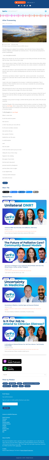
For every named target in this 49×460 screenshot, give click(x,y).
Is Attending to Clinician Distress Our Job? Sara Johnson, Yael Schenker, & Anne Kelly (24, 345)
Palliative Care (33, 231)
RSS (3, 432)
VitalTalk (27, 386)
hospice (19, 384)
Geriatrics (10, 270)
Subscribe (31, 3)
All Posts (6, 231)
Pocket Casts (5, 429)
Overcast (4, 419)
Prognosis (6, 309)
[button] (46, 11)
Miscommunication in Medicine (31, 384)
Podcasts (12, 201)
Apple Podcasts (6, 417)
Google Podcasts (6, 424)
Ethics (16, 231)
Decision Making (11, 308)
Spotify (4, 421)
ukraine (21, 386)
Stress (37, 349)
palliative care (6, 386)
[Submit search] (45, 375)
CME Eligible (6, 201)
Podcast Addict (6, 422)
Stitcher (4, 425)
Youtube (4, 430)
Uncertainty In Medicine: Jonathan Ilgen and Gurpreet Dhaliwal (22, 305)
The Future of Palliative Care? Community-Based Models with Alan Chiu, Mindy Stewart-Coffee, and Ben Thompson (24, 266)
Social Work (34, 349)
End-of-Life (12, 231)
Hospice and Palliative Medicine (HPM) (15, 46)
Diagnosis (16, 308)
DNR (9, 231)
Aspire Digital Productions (27, 450)
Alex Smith (15, 44)
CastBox (4, 427)
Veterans (26, 46)
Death (5, 46)
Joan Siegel (9, 106)
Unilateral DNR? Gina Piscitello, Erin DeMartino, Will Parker (21, 228)
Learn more (18, 446)
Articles (5, 183)
